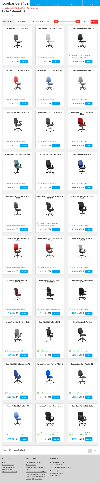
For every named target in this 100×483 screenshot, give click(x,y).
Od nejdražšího (22, 21)
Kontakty (73, 4)
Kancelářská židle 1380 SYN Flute (17, 154)
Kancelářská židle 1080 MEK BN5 (50, 28)
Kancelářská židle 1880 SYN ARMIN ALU (17, 281)
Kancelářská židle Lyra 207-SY (50, 322)
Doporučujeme (8, 21)
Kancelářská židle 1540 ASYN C (82, 154)
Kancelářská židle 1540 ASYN (50, 154)
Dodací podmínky (7, 469)
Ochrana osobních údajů (9, 472)
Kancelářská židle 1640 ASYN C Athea (50, 239)
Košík (91, 4)
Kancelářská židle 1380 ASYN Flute (82, 113)
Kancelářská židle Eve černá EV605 (82, 281)
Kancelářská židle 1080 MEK (17, 28)
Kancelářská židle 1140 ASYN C (50, 112)
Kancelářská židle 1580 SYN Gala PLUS (82, 197)
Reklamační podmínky (8, 467)
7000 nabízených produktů (34, 462)
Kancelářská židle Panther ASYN (18, 364)
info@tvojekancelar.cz (57, 473)
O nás (3, 462)
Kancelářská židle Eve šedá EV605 (18, 322)
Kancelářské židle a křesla (16, 8)
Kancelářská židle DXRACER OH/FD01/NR (50, 281)
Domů (4, 8)
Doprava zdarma (31, 465)
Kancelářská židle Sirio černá (50, 406)
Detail (24, 61)
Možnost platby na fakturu (34, 479)
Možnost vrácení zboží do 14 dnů (36, 472)
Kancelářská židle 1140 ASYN (18, 112)
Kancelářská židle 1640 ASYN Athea (18, 239)
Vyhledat (56, 4)
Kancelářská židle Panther (82, 322)
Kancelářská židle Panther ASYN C (50, 364)
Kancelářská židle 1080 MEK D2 (82, 28)
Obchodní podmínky (8, 465)
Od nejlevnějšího (37, 21)
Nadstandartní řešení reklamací (35, 476)
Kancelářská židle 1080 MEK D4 (50, 70)
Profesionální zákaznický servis (35, 474)
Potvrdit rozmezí (94, 21)
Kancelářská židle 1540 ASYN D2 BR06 (18, 197)
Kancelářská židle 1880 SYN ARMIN (82, 239)
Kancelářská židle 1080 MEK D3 (17, 70)
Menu (38, 4)
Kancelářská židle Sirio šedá (82, 406)
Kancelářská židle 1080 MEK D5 (82, 70)
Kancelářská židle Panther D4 (18, 406)
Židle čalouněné (32, 8)
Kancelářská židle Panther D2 (82, 364)
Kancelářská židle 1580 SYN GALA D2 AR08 (50, 197)
